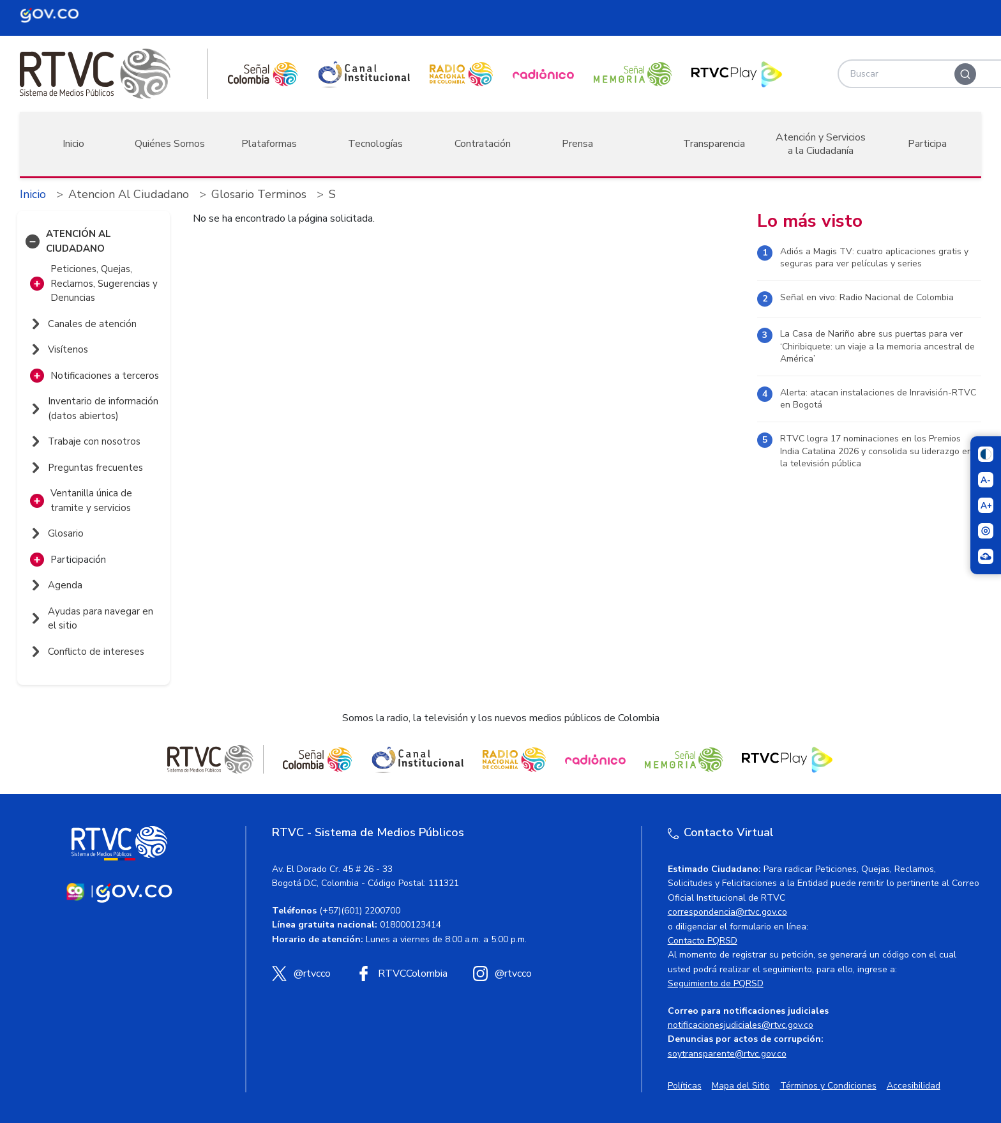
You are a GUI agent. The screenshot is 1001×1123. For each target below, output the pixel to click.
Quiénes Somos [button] (170, 144)
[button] (33, 241)
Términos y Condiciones (828, 1086)
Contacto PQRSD (702, 941)
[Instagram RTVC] (502, 973)
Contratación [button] (483, 144)
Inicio (73, 144)
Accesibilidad (913, 1086)
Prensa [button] (577, 144)
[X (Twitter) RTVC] (301, 973)
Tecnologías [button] (375, 144)
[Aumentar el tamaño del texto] (985, 505)
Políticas (685, 1086)
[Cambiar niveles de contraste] (985, 454)
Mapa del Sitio (741, 1086)
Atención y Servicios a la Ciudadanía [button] (821, 144)
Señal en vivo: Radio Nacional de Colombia (867, 297)
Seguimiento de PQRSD (716, 983)
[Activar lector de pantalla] (985, 531)
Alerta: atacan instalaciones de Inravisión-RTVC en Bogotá (878, 398)
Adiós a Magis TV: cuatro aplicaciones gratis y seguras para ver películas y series (874, 257)
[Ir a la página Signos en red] (985, 556)
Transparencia (714, 144)
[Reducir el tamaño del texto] (985, 480)
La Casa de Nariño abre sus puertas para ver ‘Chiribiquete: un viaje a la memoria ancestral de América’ (877, 346)
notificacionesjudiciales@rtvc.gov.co (740, 1025)
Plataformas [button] (269, 144)
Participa (927, 144)
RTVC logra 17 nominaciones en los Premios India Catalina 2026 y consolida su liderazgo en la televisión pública (876, 451)
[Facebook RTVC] (402, 973)
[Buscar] (965, 74)
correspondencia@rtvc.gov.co (727, 912)
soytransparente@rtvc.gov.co (727, 1054)
